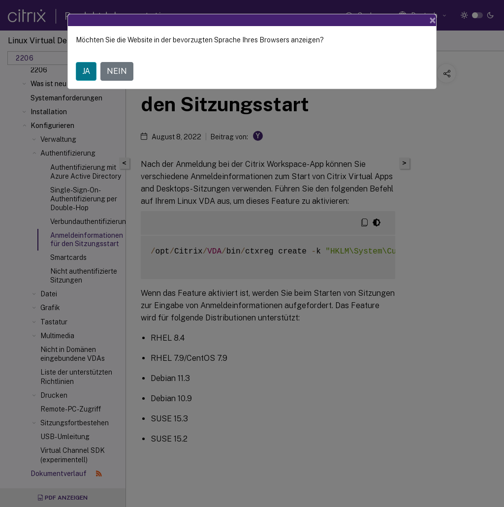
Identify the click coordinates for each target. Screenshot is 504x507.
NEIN (117, 71)
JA (86, 71)
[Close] (432, 20)
